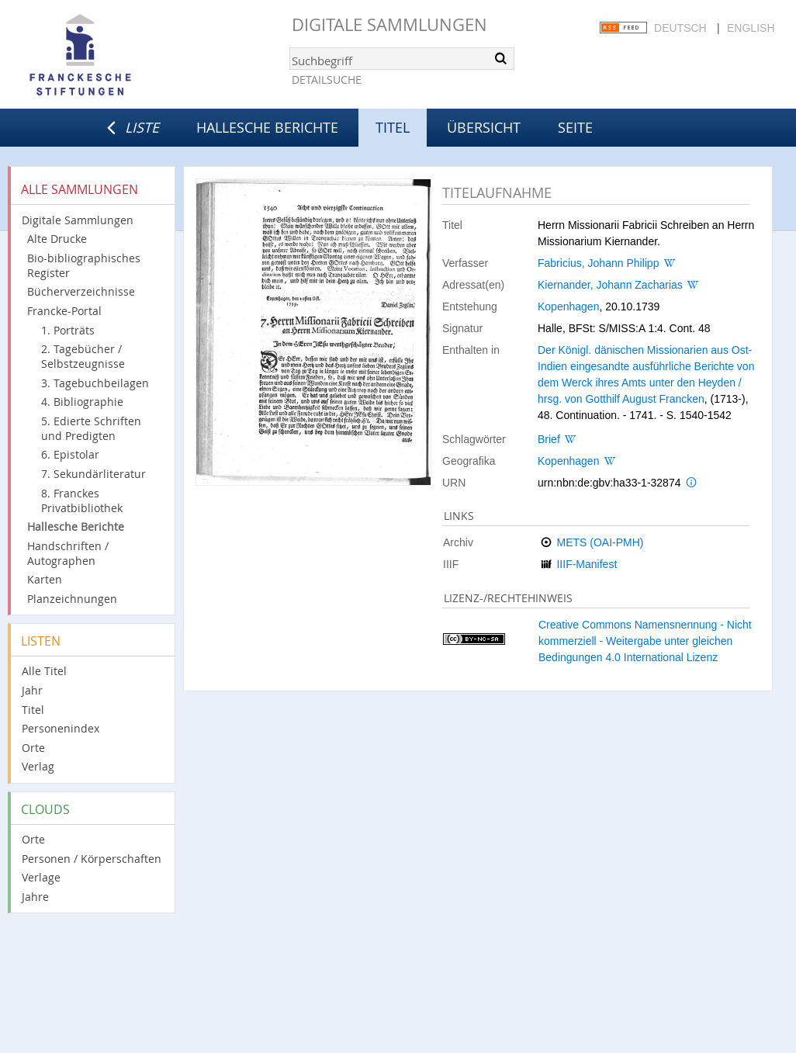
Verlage (41, 877)
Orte (33, 747)
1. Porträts (68, 330)
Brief (549, 439)
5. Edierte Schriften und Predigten (91, 428)
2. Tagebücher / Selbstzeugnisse (83, 356)
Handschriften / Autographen (68, 553)
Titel (33, 709)
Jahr (32, 690)
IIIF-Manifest (586, 564)
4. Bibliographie (82, 401)
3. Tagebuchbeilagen (95, 383)
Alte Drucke (57, 238)
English (750, 28)
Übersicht (484, 127)
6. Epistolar (70, 454)
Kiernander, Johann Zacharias (610, 285)
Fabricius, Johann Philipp (598, 263)
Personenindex (60, 728)
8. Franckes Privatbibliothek (82, 500)
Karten (44, 579)
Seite (575, 127)
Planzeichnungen (72, 598)
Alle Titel (44, 670)
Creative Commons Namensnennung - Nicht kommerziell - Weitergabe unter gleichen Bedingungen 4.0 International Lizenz (645, 640)
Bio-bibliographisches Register (83, 265)
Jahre (35, 896)
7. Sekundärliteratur (93, 473)
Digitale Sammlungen (389, 24)
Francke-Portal (64, 310)
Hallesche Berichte (267, 127)
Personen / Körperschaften (91, 858)
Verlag (38, 766)
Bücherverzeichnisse (81, 291)
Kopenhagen (568, 306)
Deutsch (680, 28)
